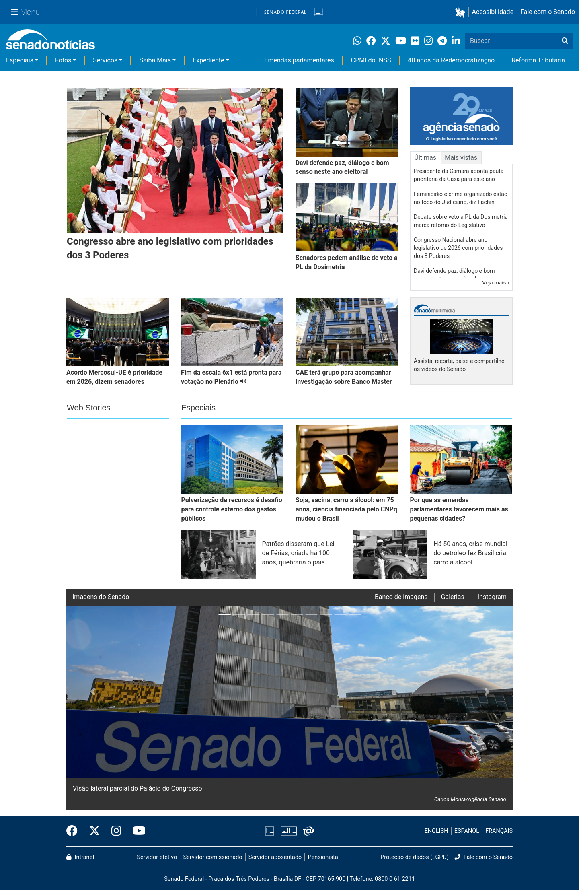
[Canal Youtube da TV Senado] (136, 831)
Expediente (208, 60)
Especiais (19, 60)
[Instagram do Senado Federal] (116, 831)
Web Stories (89, 407)
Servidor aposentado (275, 857)
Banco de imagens (401, 597)
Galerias (452, 597)
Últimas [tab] (425, 157)
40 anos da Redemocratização (451, 60)
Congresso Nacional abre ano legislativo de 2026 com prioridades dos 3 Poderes (458, 248)
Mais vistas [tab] (461, 157)
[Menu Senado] (25, 12)
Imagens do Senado (100, 597)
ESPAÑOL (466, 831)
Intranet (80, 857)
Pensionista (323, 857)
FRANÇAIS (499, 831)
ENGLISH (436, 831)
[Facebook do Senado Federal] (74, 831)
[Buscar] (565, 41)
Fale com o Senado (547, 12)
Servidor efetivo (157, 857)
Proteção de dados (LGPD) (414, 857)
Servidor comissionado (212, 857)
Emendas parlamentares (299, 60)
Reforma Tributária (538, 60)
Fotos (63, 60)
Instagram (492, 597)
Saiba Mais (155, 60)
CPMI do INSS (371, 60)
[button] (461, 12)
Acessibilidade (493, 12)
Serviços (105, 60)
